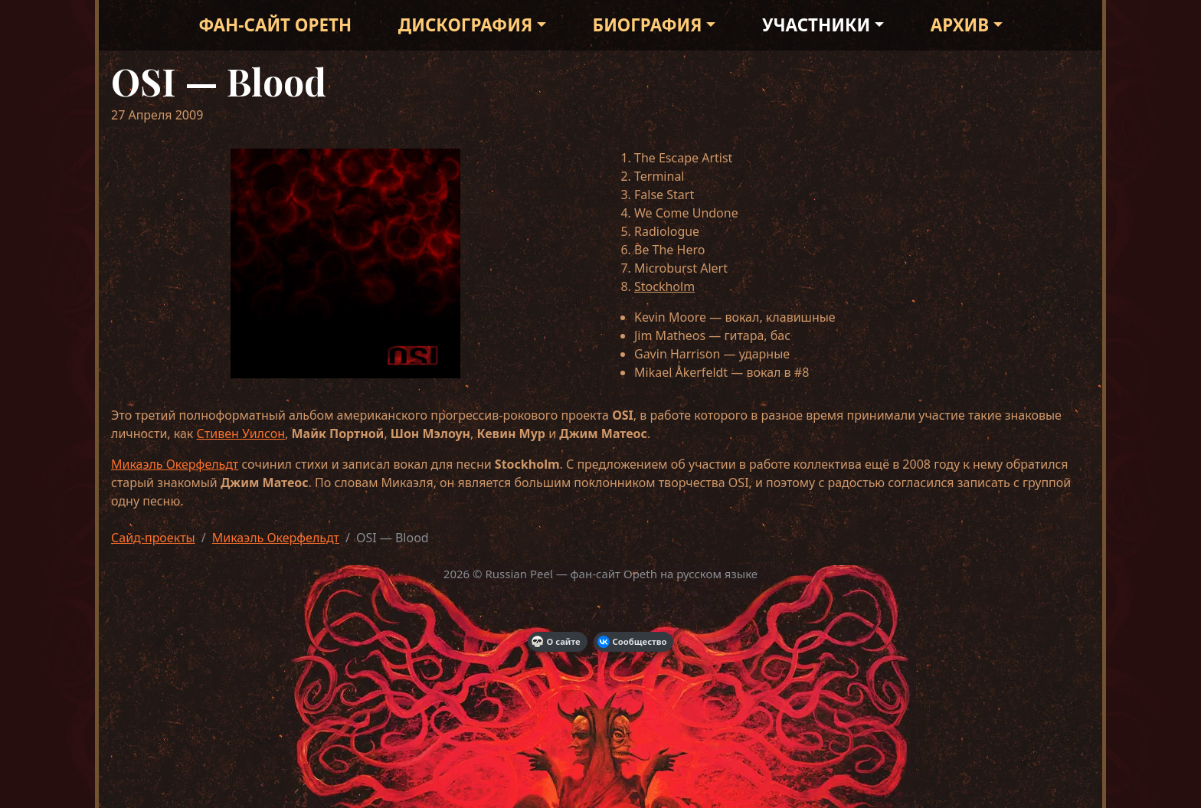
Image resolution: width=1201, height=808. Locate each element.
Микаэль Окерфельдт (174, 464)
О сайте (556, 642)
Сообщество (632, 642)
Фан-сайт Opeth (275, 25)
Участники (816, 25)
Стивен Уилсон (241, 433)
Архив (960, 25)
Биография (647, 25)
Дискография (465, 25)
